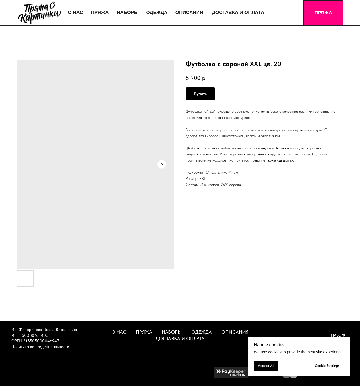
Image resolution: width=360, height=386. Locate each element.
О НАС (118, 332)
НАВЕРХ (340, 335)
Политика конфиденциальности (40, 346)
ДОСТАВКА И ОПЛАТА (180, 338)
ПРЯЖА (144, 332)
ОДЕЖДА (201, 332)
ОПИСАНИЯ (235, 332)
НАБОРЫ (172, 332)
